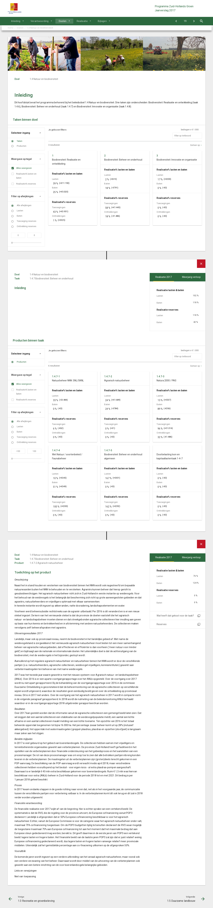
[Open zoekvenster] (201, 21)
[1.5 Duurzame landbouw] (194, 21)
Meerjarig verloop (191, 277)
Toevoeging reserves (26, 221)
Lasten (20, 210)
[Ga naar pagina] (185, 21)
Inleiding (15, 21)
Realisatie (82, 21)
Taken (19, 141)
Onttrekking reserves (26, 226)
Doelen (63, 21)
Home (11, 28)
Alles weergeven (24, 168)
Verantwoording (40, 21)
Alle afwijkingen (24, 205)
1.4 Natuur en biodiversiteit (40, 28)
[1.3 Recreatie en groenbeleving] (176, 21)
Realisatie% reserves (26, 184)
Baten (19, 216)
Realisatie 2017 (163, 277)
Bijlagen (102, 21)
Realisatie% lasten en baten (26, 176)
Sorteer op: (195, 145)
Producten (21, 146)
